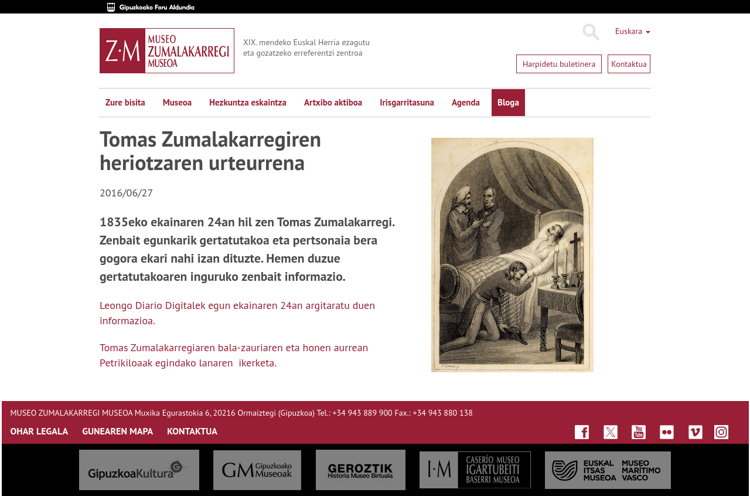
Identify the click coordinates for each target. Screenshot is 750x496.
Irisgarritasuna (407, 102)
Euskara (632, 31)
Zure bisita (125, 102)
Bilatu (590, 32)
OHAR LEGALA (40, 431)
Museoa (177, 102)
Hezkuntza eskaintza (248, 102)
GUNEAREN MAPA (117, 431)
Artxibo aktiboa (333, 102)
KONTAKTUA (192, 431)
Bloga (508, 102)
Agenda (466, 102)
